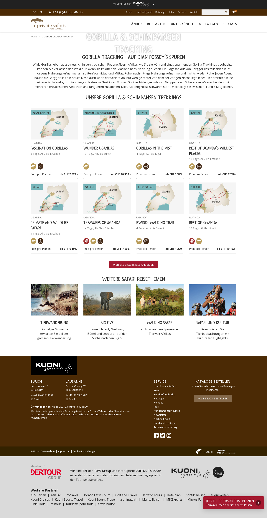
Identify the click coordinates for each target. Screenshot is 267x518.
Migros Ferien (197, 499)
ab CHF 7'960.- (122, 248)
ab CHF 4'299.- (174, 248)
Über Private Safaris (165, 386)
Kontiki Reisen (195, 495)
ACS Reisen (38, 495)
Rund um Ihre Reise (165, 423)
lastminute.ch (128, 499)
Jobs (171, 12)
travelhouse (106, 504)
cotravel (72, 495)
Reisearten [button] (156, 24)
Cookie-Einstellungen (84, 451)
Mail (107, 414)
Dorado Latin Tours (96, 495)
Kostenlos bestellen (212, 398)
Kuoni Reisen (219, 495)
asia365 (56, 495)
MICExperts (174, 499)
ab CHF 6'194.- (69, 248)
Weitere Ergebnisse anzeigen (133, 264)
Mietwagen (208, 24)
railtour (55, 504)
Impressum (64, 451)
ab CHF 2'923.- (69, 174)
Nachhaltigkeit (144, 12)
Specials (230, 24)
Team (129, 12)
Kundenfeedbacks (164, 394)
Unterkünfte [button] (182, 24)
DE (34, 12)
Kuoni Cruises (40, 499)
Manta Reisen (151, 499)
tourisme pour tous (79, 504)
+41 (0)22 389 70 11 (77, 395)
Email (35, 399)
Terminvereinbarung (165, 427)
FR (41, 12)
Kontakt (194, 12)
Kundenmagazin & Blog (167, 410)
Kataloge (160, 12)
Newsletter (160, 414)
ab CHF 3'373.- (174, 174)
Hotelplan (174, 495)
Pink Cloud (38, 504)
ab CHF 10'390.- (121, 174)
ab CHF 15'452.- (226, 248)
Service (182, 12)
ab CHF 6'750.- (227, 174)
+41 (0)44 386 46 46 (68, 12)
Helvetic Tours (152, 495)
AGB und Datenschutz (43, 451)
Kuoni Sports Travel (69, 499)
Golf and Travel (126, 495)
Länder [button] (136, 24)
